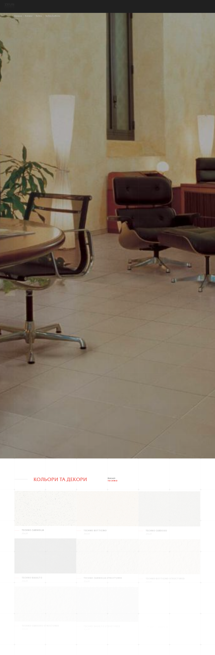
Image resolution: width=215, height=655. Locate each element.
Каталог (28, 16)
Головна (18, 16)
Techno (39, 16)
